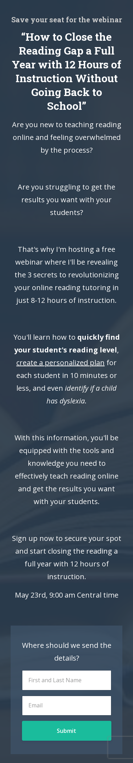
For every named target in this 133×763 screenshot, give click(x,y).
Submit (66, 731)
